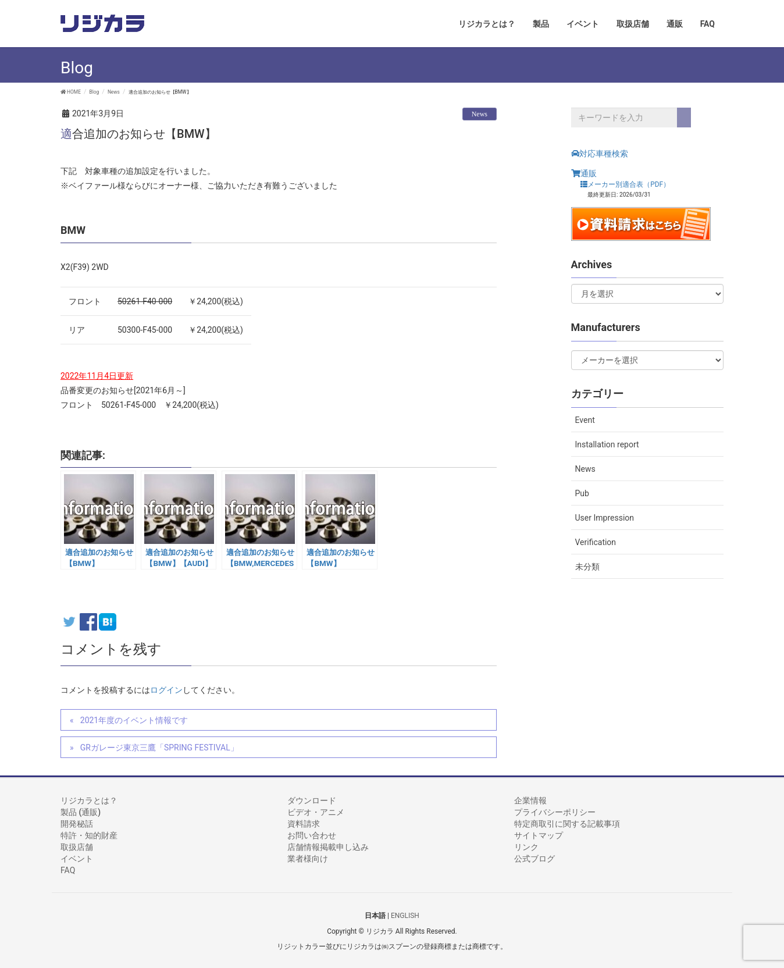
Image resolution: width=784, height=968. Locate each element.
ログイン (166, 690)
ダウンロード (311, 800)
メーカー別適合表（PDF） (625, 184)
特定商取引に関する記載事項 (567, 824)
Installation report (607, 444)
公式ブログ (534, 859)
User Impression (605, 518)
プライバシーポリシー (555, 812)
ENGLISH (405, 915)
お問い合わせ (311, 835)
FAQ (67, 870)
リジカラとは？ (88, 800)
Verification (595, 542)
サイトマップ (538, 835)
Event (585, 420)
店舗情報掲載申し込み (328, 847)
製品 (68, 812)
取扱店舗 (76, 847)
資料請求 (303, 824)
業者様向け (307, 859)
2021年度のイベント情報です (134, 720)
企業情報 (530, 800)
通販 (584, 173)
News (479, 114)
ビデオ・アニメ (315, 812)
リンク (526, 847)
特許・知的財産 (88, 835)
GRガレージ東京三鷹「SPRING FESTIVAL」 (159, 747)
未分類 (587, 567)
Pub (582, 493)
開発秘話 (76, 824)
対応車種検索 (599, 154)
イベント (76, 859)
